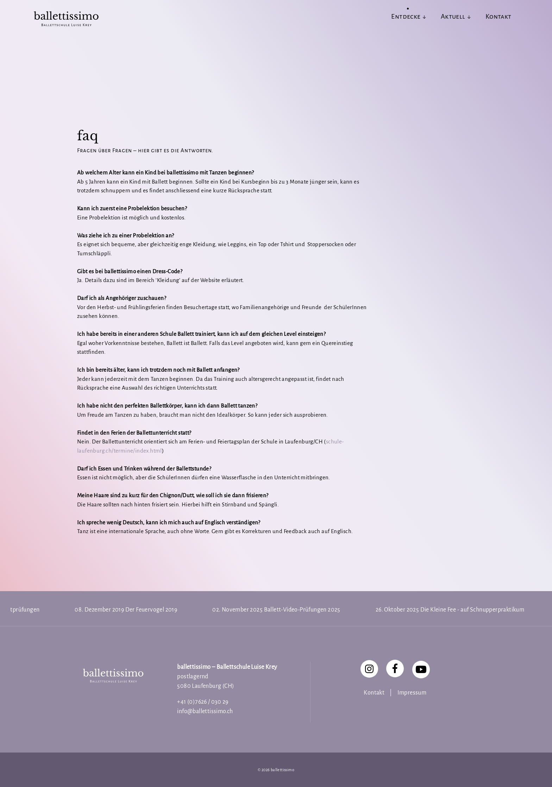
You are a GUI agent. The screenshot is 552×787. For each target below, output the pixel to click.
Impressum (412, 693)
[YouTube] (421, 669)
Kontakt (374, 693)
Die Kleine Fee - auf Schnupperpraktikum (472, 610)
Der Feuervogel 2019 (151, 610)
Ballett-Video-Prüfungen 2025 (302, 610)
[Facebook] (395, 668)
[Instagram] (369, 669)
